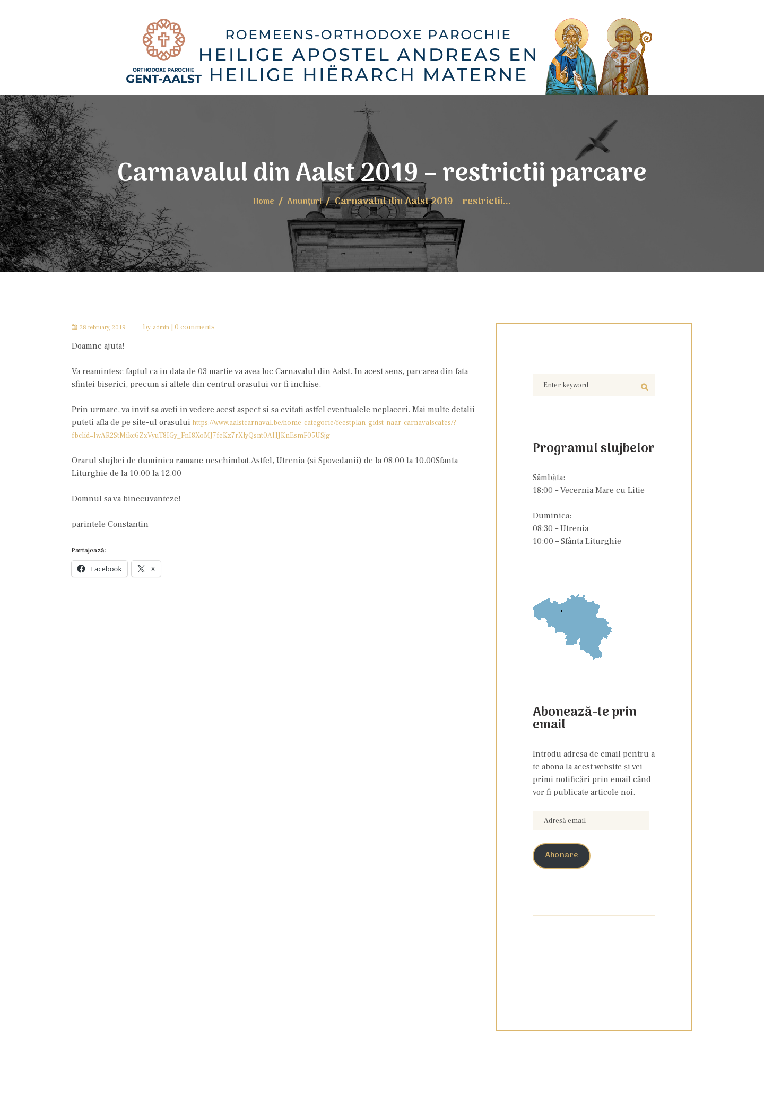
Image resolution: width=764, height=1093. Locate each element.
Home (260, 200)
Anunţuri (307, 200)
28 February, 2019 (109, 326)
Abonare (567, 864)
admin (176, 326)
